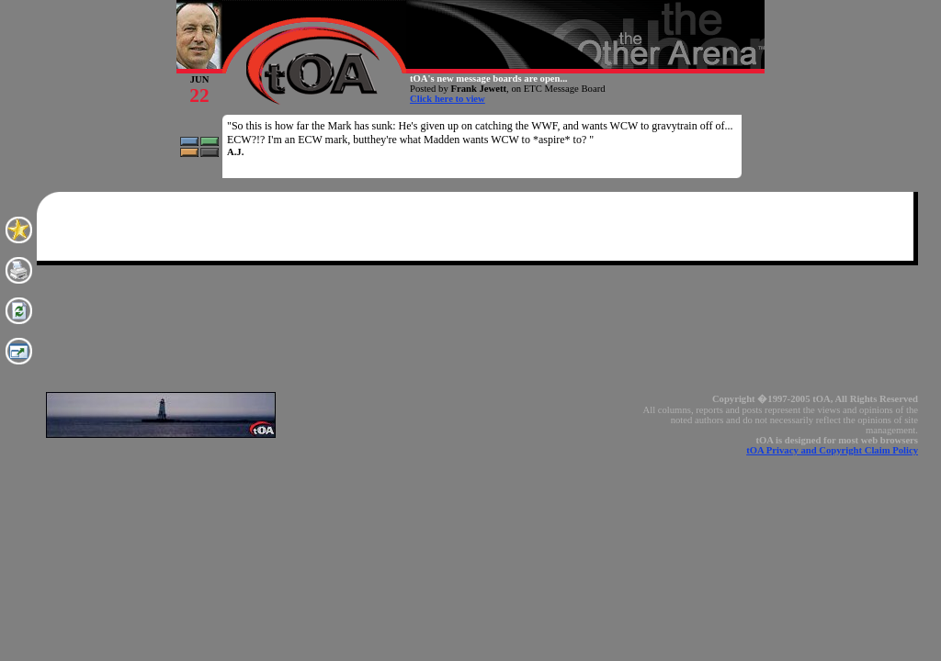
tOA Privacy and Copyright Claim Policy (832, 450)
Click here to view (447, 99)
